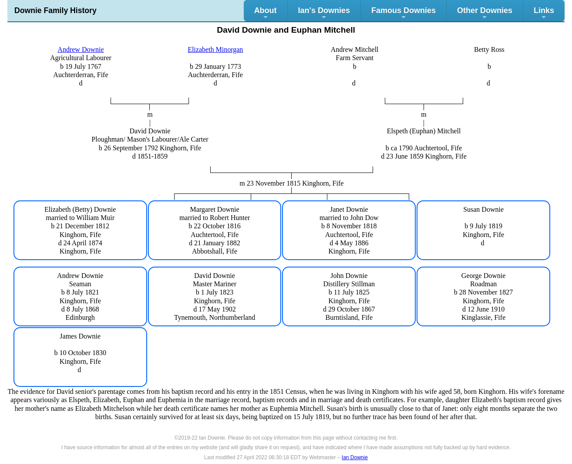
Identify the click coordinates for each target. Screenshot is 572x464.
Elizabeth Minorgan (215, 49)
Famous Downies (403, 13)
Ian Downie (355, 457)
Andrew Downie (80, 49)
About (265, 13)
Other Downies (484, 13)
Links (544, 13)
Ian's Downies (324, 13)
